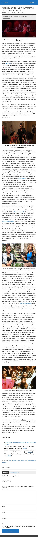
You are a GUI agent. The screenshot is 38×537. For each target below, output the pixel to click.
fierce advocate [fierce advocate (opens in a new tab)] (22, 178)
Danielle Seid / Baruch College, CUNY (23, 16)
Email (4, 512)
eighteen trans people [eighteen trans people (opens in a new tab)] (18, 211)
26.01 (9, 460)
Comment (5, 489)
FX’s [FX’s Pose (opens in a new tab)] (6, 63)
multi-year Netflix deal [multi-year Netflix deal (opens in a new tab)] (25, 303)
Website (4, 518)
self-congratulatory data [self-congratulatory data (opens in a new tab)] (8, 221)
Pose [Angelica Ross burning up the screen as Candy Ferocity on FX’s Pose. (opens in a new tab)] (8, 444)
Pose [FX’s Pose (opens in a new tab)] (9, 63)
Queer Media (20, 460)
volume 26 (4, 462)
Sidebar (32, 2)
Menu (6, 2)
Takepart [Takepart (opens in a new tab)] (30, 452)
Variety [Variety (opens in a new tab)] (24, 448)
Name (4, 506)
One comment (6, 18)
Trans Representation (30, 460)
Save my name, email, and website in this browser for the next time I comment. (18, 526)
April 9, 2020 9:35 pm (14, 472)
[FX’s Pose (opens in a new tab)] (10, 63)
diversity (14, 460)
